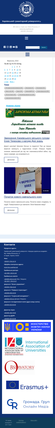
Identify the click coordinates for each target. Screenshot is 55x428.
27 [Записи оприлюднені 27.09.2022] (8, 79)
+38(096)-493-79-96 (10, 313)
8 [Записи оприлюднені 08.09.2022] (12, 70)
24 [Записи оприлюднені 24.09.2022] (17, 76)
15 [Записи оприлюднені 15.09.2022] (13, 73)
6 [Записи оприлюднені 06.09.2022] (7, 70)
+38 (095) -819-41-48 (10, 273)
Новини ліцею (13, 106)
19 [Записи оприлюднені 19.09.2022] (5, 76)
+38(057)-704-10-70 (10, 261)
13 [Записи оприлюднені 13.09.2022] (8, 73)
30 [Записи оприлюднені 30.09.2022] (15, 79)
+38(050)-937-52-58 (10, 318)
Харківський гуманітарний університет (20, 21)
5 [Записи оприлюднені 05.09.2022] (4, 70)
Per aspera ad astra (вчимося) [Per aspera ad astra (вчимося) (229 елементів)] (14, 87)
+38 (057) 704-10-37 (26, 31)
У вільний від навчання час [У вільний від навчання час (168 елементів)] (26, 94)
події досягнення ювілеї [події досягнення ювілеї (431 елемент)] (13, 98)
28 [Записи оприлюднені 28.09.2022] (10, 79)
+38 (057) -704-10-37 (10, 281)
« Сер (6, 82)
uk (40, 21)
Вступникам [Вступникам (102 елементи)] (41, 87)
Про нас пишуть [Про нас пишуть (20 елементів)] (11, 94)
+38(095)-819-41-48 (10, 279)
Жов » (12, 82)
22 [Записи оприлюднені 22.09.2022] (13, 76)
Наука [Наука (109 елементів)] (19, 91)
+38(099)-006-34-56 (10, 293)
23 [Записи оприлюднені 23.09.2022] (15, 76)
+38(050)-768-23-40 (10, 287)
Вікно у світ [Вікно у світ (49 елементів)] (9, 91)
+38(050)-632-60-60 (10, 305)
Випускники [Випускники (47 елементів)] (29, 87)
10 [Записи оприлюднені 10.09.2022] (17, 70)
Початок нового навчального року (23, 196)
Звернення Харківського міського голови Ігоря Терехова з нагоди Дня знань (27, 139)
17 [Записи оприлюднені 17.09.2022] (17, 73)
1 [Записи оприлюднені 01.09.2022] (12, 67)
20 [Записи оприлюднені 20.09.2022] (8, 76)
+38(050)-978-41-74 (10, 299)
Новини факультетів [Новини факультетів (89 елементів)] (43, 91)
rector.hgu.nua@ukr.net (26, 29)
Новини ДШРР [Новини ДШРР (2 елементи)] (30, 91)
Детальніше (11, 159)
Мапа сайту (34, 420)
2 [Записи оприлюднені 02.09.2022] (14, 67)
